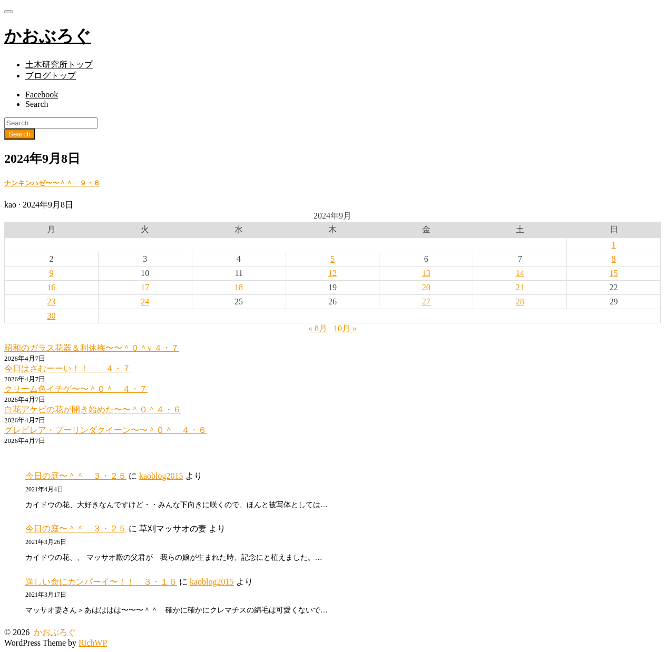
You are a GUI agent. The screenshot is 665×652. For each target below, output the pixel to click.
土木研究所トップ (59, 64)
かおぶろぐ (55, 632)
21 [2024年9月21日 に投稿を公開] (520, 287)
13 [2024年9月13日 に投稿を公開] (426, 273)
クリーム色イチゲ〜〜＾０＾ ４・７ (76, 388)
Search (36, 104)
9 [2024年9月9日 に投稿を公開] (51, 273)
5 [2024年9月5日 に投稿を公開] (332, 258)
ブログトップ (50, 75)
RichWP (93, 642)
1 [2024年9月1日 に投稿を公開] (614, 244)
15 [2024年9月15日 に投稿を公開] (614, 273)
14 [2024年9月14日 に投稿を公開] (520, 273)
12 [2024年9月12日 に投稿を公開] (332, 273)
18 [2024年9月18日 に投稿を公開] (238, 287)
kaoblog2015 (161, 475)
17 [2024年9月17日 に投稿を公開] (145, 287)
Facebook (41, 94)
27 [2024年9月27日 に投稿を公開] (426, 301)
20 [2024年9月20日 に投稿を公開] (426, 287)
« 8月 (317, 328)
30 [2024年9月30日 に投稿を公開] (51, 315)
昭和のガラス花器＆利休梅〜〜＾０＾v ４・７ (91, 347)
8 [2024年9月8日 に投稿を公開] (614, 258)
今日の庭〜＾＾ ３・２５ (75, 475)
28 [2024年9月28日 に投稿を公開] (520, 301)
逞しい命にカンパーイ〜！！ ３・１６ (101, 581)
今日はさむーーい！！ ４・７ (67, 368)
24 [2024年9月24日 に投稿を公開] (145, 301)
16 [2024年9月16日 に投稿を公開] (51, 287)
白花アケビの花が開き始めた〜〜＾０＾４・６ (92, 409)
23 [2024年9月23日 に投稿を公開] (51, 301)
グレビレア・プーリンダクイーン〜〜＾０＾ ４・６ (105, 430)
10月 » (345, 328)
